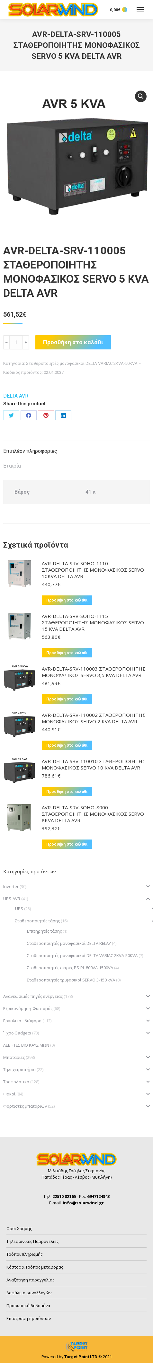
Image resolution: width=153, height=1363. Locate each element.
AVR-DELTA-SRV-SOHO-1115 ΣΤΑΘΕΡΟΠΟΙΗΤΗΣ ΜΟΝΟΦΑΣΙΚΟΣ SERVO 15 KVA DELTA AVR (93, 622)
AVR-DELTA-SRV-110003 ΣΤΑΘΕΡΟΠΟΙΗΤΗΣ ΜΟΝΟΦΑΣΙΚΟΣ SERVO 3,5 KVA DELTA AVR (94, 671)
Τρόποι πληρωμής (24, 1254)
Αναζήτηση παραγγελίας (30, 1280)
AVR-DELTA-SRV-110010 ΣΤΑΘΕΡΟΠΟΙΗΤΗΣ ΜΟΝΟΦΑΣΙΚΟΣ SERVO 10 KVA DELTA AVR (94, 764)
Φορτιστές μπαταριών (25, 1106)
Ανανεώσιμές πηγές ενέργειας (33, 996)
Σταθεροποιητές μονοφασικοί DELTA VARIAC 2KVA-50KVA (82, 363)
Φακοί (9, 1094)
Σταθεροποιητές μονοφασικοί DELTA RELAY (69, 943)
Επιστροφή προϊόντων (28, 1318)
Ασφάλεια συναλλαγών (28, 1293)
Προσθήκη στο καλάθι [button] (66, 600)
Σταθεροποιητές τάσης (37, 921)
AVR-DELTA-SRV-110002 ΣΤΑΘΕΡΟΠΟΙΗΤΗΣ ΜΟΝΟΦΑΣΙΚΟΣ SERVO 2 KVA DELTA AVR (94, 718)
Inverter (11, 886)
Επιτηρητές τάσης (44, 931)
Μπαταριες (14, 1057)
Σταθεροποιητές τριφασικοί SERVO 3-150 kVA (71, 980)
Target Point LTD (80, 1356)
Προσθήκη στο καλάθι (73, 342)
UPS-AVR (11, 898)
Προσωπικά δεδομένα (28, 1305)
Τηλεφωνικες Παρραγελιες (32, 1241)
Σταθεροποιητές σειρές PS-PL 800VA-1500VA (70, 968)
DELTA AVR (15, 396)
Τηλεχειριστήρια (19, 1069)
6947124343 (98, 1196)
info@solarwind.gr (83, 1203)
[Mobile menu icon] (140, 9)
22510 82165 (64, 1196)
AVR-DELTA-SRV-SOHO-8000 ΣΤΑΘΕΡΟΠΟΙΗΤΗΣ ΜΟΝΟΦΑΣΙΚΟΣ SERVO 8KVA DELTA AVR (93, 813)
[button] (141, 96)
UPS (19, 908)
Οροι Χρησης (19, 1228)
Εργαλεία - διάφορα (22, 1021)
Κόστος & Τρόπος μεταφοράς (34, 1267)
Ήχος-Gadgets (17, 1033)
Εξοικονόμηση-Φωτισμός (27, 1008)
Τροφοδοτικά (16, 1082)
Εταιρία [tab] (12, 466)
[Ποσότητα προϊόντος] (16, 342)
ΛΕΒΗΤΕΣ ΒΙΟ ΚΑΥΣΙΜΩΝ (26, 1045)
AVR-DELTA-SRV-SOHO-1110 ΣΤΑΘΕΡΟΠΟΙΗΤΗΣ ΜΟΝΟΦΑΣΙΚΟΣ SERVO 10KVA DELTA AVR (93, 569)
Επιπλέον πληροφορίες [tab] (30, 451)
